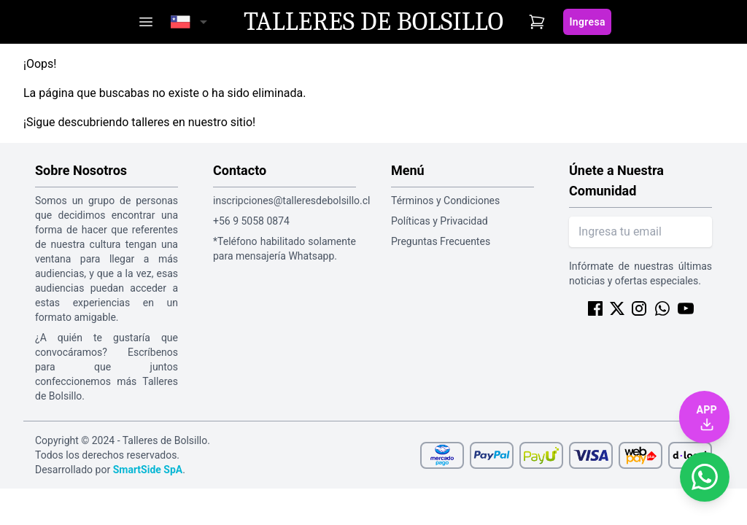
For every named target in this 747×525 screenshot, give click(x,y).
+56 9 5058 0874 (251, 221)
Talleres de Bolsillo (373, 21)
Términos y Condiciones (445, 200)
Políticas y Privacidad (439, 221)
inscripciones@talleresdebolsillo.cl (284, 200)
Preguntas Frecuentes (440, 241)
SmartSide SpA (148, 469)
